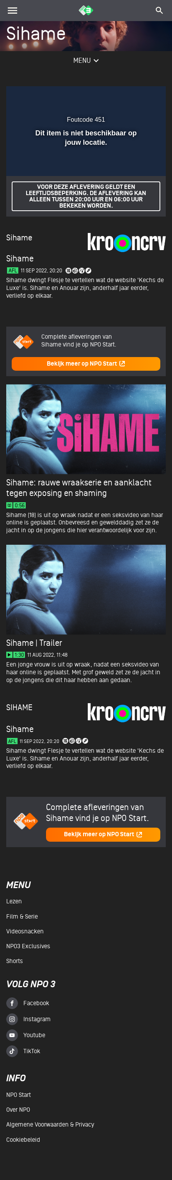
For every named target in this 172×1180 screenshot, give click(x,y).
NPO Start (18, 1094)
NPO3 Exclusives (28, 946)
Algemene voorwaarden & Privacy (50, 1124)
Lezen (14, 901)
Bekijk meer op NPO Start (86, 364)
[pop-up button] (124, 96)
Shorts (14, 961)
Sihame (19, 237)
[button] (139, 96)
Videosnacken (25, 931)
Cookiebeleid (23, 1139)
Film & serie (22, 916)
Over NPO (18, 1109)
